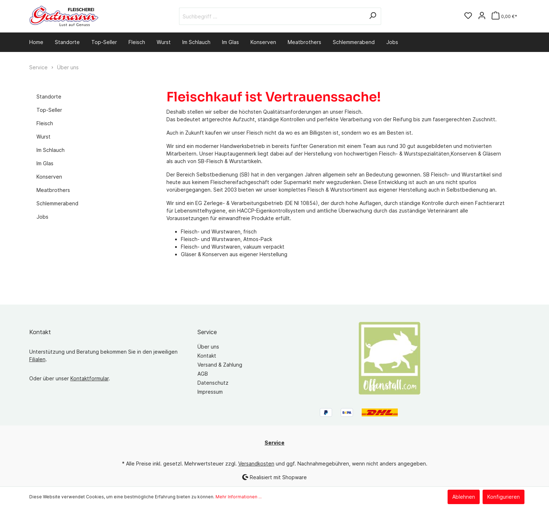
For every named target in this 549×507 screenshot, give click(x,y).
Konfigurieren (503, 497)
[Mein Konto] (482, 16)
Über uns (208, 347)
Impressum (210, 392)
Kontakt (206, 356)
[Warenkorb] (504, 16)
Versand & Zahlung (219, 365)
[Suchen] (372, 16)
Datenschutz (212, 383)
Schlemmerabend (57, 203)
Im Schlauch (50, 150)
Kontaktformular (89, 378)
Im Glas (44, 163)
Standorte (48, 96)
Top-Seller (49, 110)
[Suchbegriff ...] (272, 16)
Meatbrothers (53, 190)
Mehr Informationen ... (238, 496)
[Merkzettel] (468, 16)
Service (207, 332)
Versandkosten (256, 463)
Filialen (37, 359)
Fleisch (44, 123)
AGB (202, 374)
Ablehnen (463, 497)
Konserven (49, 177)
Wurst (43, 137)
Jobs (42, 217)
